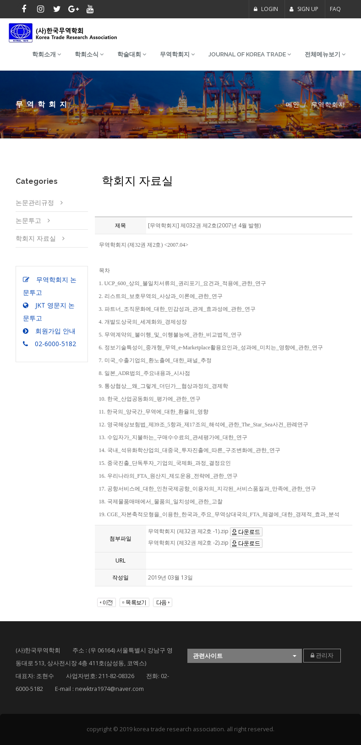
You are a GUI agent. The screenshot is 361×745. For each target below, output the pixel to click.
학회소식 (89, 54)
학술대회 (131, 54)
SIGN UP (304, 9)
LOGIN (266, 9)
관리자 (322, 655)
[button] (244, 656)
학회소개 (46, 54)
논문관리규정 (35, 202)
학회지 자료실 (36, 238)
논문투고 (28, 220)
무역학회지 (177, 54)
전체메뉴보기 (325, 54)
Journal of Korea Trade (249, 54)
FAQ (335, 9)
